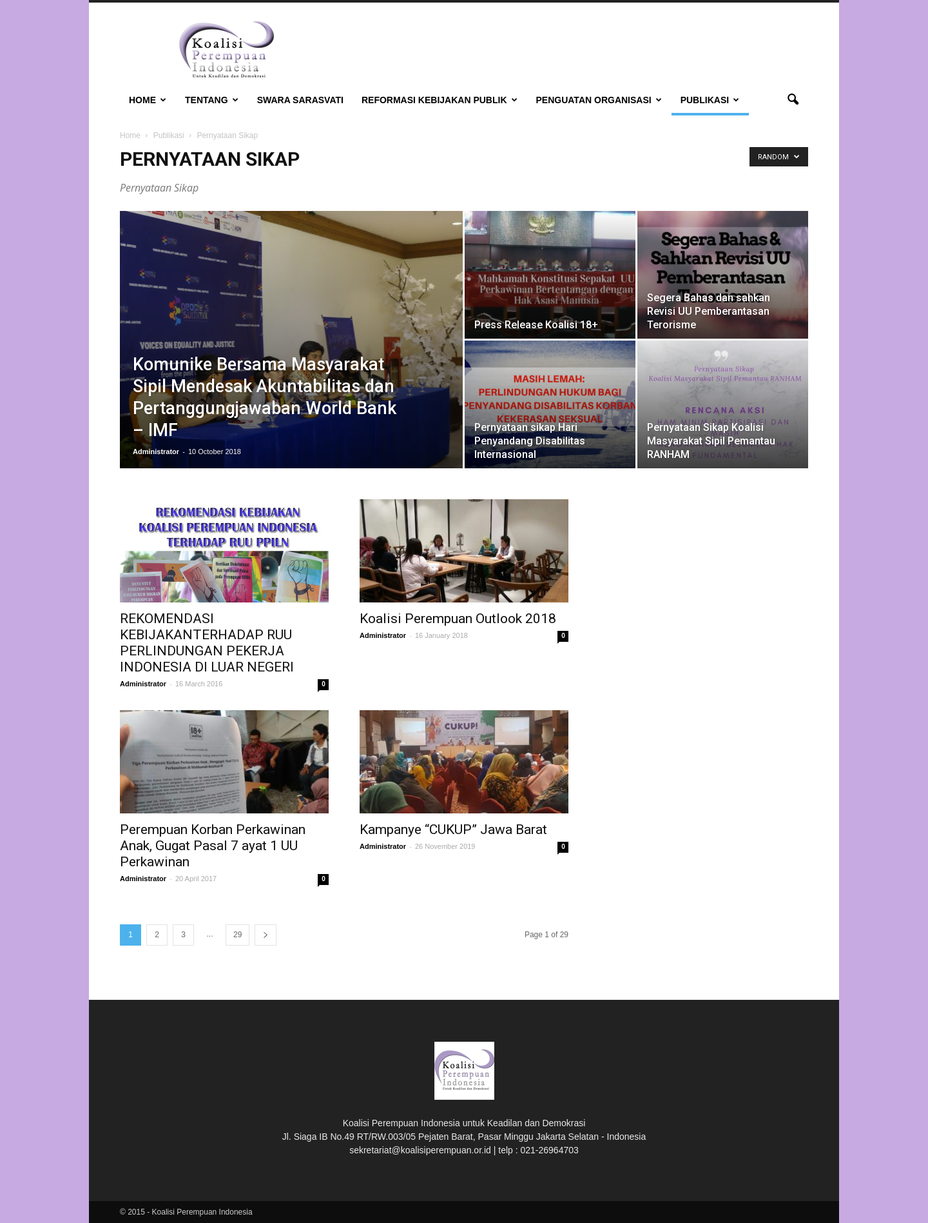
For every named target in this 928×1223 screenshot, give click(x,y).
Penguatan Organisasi (599, 100)
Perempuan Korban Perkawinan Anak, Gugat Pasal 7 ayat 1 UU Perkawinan (212, 846)
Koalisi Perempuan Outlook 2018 (458, 618)
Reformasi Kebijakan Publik (439, 100)
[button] (792, 100)
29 (237, 934)
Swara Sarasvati (300, 100)
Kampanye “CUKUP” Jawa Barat (453, 829)
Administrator (156, 451)
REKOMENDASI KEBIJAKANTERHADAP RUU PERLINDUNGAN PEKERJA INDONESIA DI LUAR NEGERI (207, 643)
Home (147, 100)
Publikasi (710, 100)
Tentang (211, 100)
